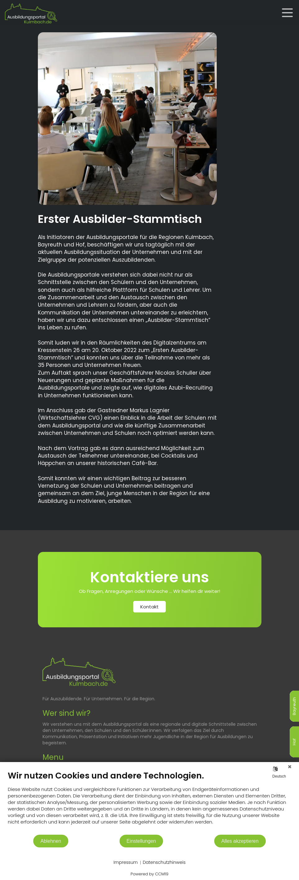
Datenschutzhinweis (164, 862)
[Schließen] (289, 766)
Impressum (125, 862)
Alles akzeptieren (240, 841)
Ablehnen (50, 841)
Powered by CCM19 (150, 874)
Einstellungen (141, 841)
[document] (149, 802)
